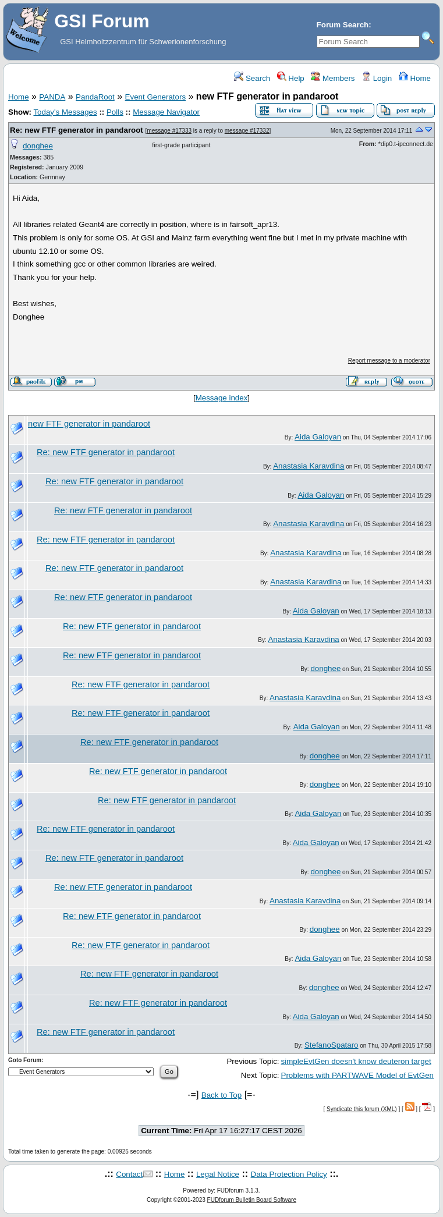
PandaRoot (95, 97)
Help (290, 78)
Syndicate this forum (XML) (362, 1109)
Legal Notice (217, 1174)
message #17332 (247, 130)
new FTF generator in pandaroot (89, 423)
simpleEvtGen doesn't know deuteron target (356, 1061)
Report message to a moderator (389, 360)
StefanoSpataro (331, 1045)
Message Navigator (166, 112)
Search (252, 78)
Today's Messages (65, 112)
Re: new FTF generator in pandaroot (76, 130)
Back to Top (221, 1095)
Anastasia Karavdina (308, 466)
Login (377, 78)
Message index (222, 397)
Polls (115, 112)
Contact (129, 1174)
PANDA (52, 97)
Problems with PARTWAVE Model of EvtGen (357, 1075)
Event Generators (155, 97)
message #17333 (169, 130)
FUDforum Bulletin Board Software (251, 1200)
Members (333, 78)
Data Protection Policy (289, 1174)
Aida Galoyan (318, 436)
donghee (38, 145)
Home (415, 78)
